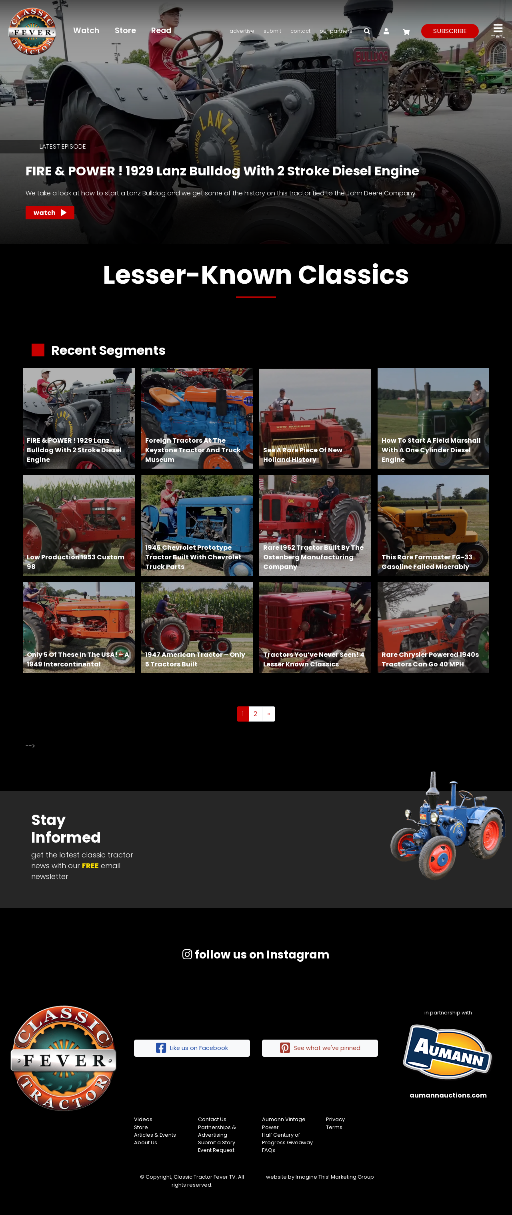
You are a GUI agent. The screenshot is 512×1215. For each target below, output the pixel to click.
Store (125, 30)
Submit (272, 31)
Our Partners (336, 31)
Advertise (242, 31)
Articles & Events (155, 1134)
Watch (86, 30)
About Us (145, 1142)
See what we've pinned (320, 1048)
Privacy (335, 1119)
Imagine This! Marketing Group (335, 1176)
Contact (300, 31)
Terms (334, 1127)
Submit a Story (216, 1142)
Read (161, 30)
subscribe (450, 31)
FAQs (268, 1150)
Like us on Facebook (192, 1048)
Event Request (216, 1150)
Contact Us (212, 1119)
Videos (143, 1119)
